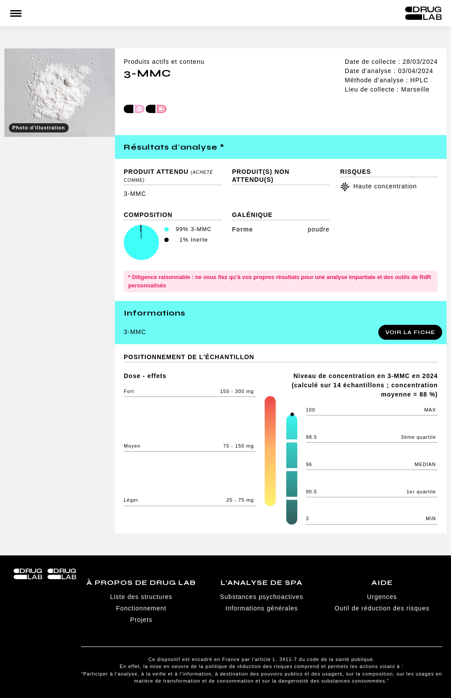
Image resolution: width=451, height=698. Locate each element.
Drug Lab (423, 13)
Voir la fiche (410, 332)
